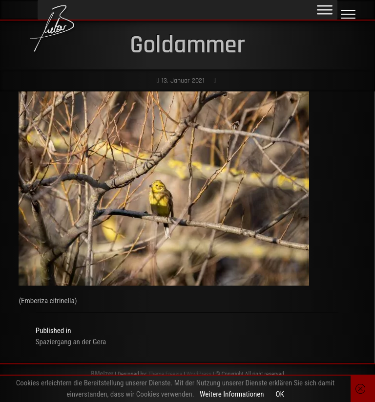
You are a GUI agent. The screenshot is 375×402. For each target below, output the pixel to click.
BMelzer (102, 374)
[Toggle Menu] (325, 9)
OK (279, 394)
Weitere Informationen (232, 394)
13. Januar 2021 (180, 80)
